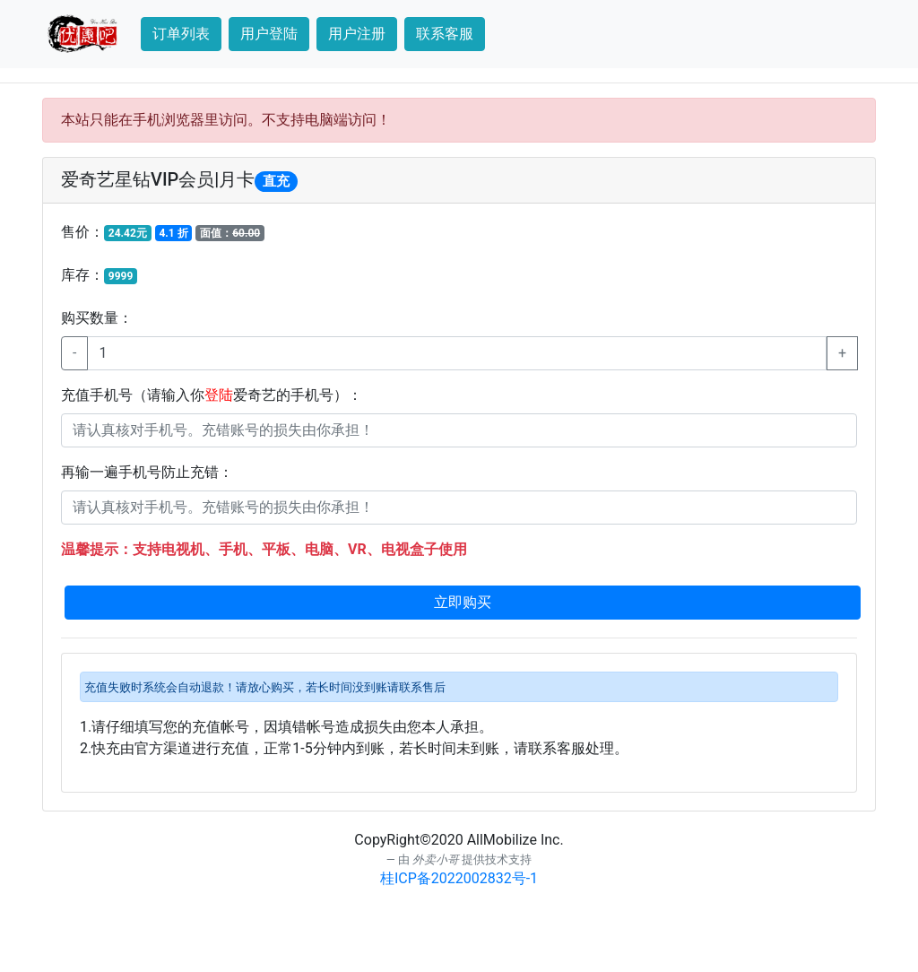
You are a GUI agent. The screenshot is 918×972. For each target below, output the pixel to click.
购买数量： (97, 317)
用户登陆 (269, 33)
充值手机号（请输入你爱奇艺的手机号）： (211, 395)
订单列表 (181, 33)
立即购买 (462, 602)
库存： (99, 275)
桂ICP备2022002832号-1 (459, 878)
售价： (162, 232)
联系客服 (444, 33)
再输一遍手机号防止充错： (147, 472)
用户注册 (356, 33)
